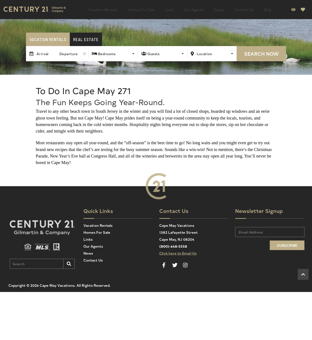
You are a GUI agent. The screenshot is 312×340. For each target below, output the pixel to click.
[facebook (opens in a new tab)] (164, 263)
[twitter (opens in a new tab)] (175, 263)
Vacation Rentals (99, 8)
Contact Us (206, 8)
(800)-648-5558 (173, 244)
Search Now (261, 52)
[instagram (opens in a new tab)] (185, 263)
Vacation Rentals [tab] (47, 37)
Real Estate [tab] (86, 37)
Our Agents (170, 8)
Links (152, 8)
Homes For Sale (130, 8)
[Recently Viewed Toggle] (293, 9)
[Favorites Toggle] (303, 9)
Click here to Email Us (178, 251)
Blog (222, 8)
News (188, 8)
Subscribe (287, 243)
